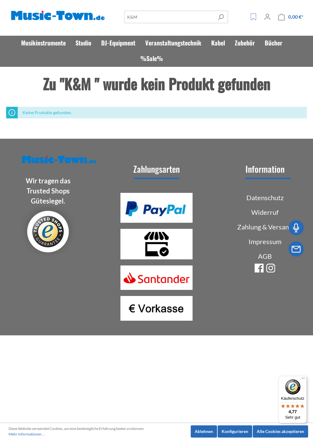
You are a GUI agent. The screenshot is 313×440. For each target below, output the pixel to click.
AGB (265, 256)
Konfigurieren (235, 431)
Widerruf (264, 212)
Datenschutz (265, 197)
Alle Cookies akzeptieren (280, 431)
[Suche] (169, 17)
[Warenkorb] (290, 17)
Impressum (265, 241)
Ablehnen (204, 431)
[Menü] (303, 379)
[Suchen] (221, 17)
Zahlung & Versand (265, 227)
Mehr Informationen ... (27, 434)
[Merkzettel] (253, 17)
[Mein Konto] (267, 17)
